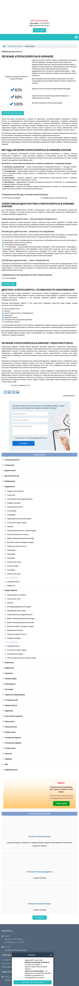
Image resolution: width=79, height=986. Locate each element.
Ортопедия (9, 689)
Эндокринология (11, 770)
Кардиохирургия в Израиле (16, 595)
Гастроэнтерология (12, 460)
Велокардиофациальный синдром (19, 607)
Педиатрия (9, 711)
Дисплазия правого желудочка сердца (20, 542)
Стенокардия (11, 511)
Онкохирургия (10, 684)
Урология (8, 753)
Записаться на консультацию (32, 982)
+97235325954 (44, 23)
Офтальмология (11, 705)
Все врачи (40, 917)
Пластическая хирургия (14, 716)
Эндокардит (11, 554)
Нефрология (9, 668)
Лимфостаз (11, 585)
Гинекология (9, 465)
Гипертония (11, 495)
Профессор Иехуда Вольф (39, 836)
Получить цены (9, 284)
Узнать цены (39, 30)
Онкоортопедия (11, 678)
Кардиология (10, 486)
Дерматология (10, 470)
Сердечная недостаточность (17, 546)
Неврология (9, 662)
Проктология (9, 721)
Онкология (9, 673)
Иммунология (10, 481)
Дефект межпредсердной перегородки (20, 538)
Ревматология (10, 732)
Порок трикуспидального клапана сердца (21, 530)
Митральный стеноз (14, 562)
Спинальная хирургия (13, 743)
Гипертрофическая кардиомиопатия (19, 499)
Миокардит (11, 558)
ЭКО (6, 764)
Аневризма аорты (13, 582)
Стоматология (10, 748)
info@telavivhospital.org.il (40, 25)
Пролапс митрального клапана (18, 534)
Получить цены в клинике (12, 113)
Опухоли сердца (13, 566)
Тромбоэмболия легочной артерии (19, 519)
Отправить (23, 443)
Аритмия (10, 526)
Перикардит (11, 550)
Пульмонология (11, 727)
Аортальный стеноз (14, 574)
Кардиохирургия (11, 590)
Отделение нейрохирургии (15, 695)
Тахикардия (11, 515)
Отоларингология (11, 700)
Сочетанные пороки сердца (16, 522)
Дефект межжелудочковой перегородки (21, 618)
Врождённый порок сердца (16, 610)
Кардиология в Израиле (15, 491)
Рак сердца (11, 570)
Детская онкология (12, 476)
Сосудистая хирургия (13, 737)
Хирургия (8, 759)
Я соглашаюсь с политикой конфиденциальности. (31, 438)
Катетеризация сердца (15, 654)
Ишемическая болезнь (15, 507)
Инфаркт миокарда (13, 503)
